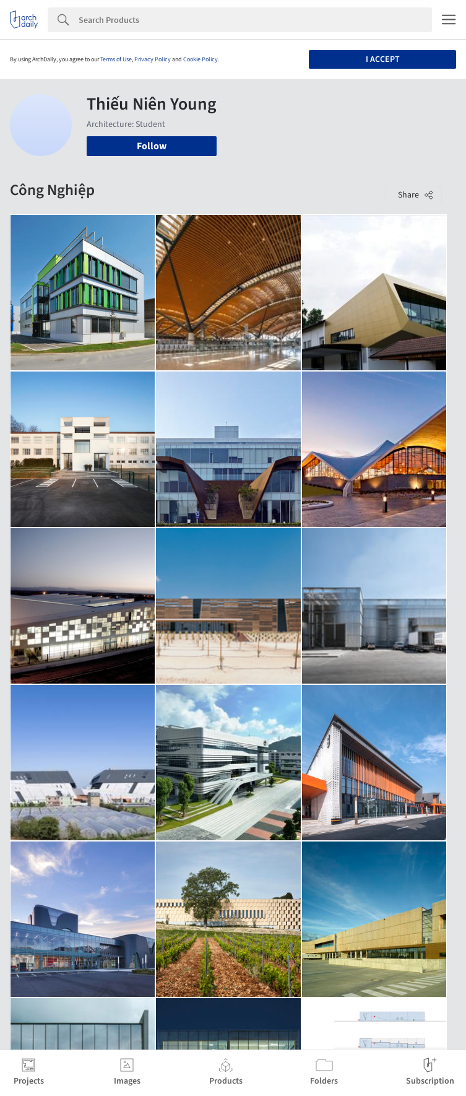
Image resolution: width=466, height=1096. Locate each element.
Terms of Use (116, 59)
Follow (151, 146)
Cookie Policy (200, 59)
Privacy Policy (152, 59)
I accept (383, 59)
